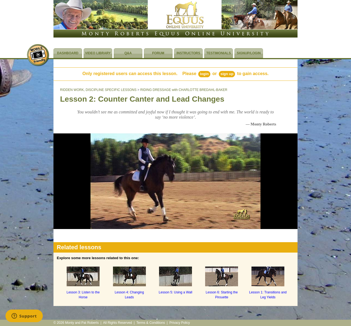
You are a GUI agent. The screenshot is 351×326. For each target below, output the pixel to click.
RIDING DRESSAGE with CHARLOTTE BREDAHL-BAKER (183, 90)
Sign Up (226, 74)
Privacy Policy (179, 323)
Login (204, 74)
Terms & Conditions (150, 323)
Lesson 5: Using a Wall (175, 292)
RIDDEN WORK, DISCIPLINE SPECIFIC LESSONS (98, 90)
